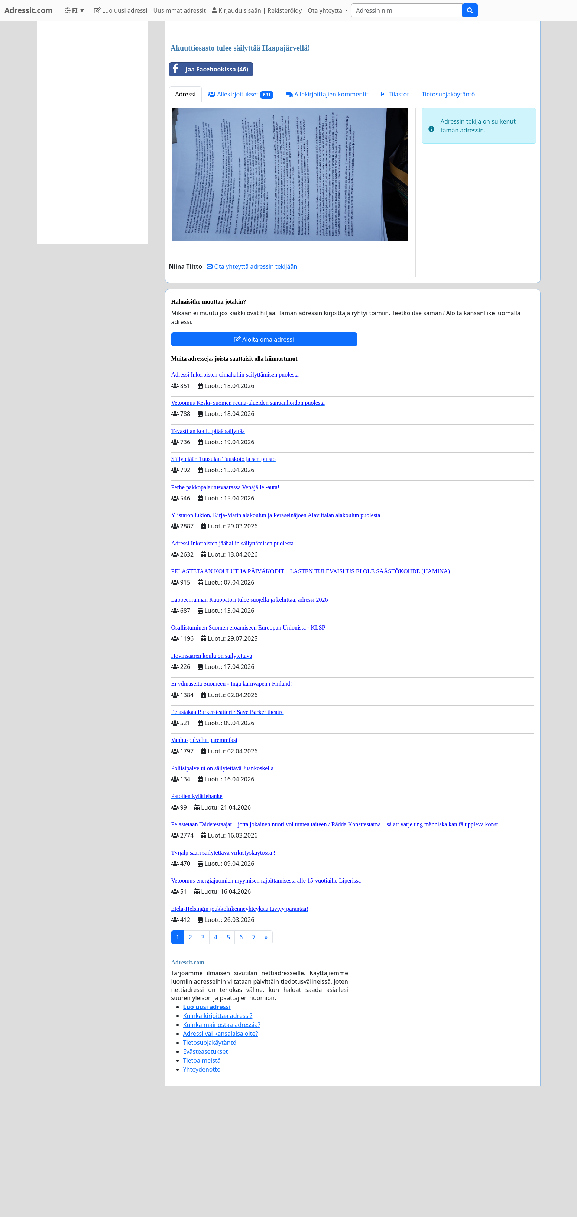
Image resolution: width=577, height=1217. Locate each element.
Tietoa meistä (202, 1164)
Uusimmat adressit (179, 10)
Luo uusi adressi (121, 10)
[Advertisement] (353, 85)
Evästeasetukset (205, 1156)
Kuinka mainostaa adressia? (221, 1129)
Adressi (185, 198)
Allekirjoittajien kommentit (327, 198)
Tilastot (395, 198)
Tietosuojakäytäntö (448, 198)
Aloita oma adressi (264, 443)
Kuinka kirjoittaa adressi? (218, 1120)
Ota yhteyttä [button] (326, 10)
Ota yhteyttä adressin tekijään (252, 370)
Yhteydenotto (202, 1173)
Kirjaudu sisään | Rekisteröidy (257, 10)
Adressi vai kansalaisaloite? (220, 1138)
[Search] (407, 10)
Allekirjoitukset (240, 198)
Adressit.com (28, 10)
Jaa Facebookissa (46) (209, 173)
